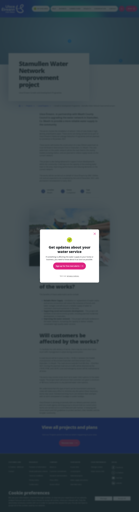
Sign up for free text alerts (69, 266)
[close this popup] (94, 233)
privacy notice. (73, 276)
